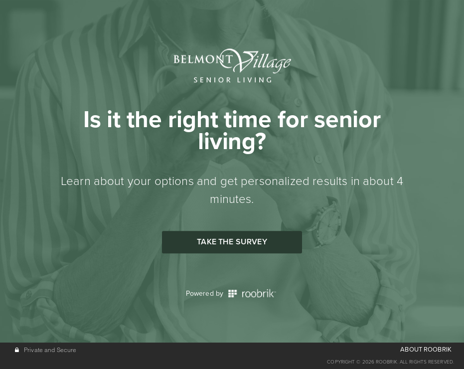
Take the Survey (232, 242)
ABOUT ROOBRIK (426, 350)
